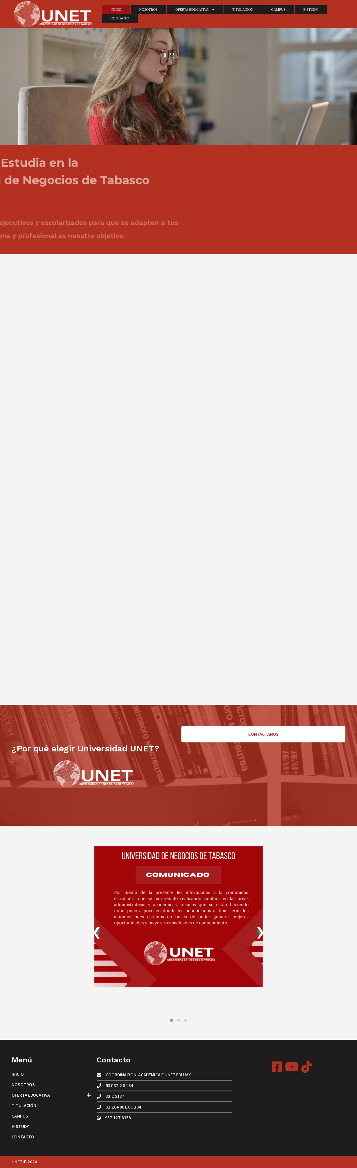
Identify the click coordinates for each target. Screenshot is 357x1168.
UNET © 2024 (24, 1162)
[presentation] (97, 932)
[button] (171, 1020)
